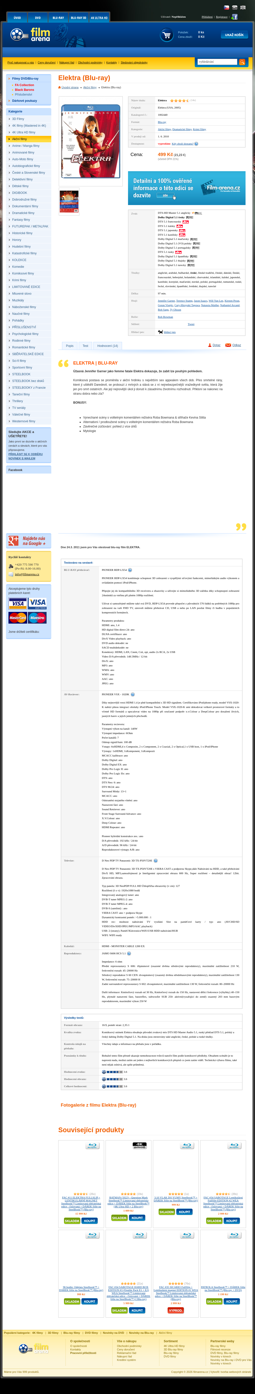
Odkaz (236, 345)
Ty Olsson (175, 309)
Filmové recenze (220, 1349)
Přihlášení (207, 16)
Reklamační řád (126, 1352)
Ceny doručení (47, 62)
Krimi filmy (199, 129)
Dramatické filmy (181, 129)
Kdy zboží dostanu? (182, 143)
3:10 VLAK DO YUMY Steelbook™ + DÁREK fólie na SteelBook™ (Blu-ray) (176, 1199)
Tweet (191, 323)
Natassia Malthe (210, 305)
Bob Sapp (163, 309)
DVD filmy (170, 1356)
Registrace (221, 16)
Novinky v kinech (220, 1356)
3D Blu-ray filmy (173, 1349)
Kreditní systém (126, 1359)
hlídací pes (170, 331)
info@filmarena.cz (27, 574)
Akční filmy (89, 87)
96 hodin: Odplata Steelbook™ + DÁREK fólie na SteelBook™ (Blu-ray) (81, 1288)
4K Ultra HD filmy (174, 1345)
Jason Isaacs (200, 300)
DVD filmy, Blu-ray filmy (224, 1352)
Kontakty (111, 62)
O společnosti (78, 1345)
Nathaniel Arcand (229, 305)
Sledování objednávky (134, 62)
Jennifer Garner (166, 300)
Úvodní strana (70, 87)
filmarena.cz (200, 1371)
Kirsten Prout (232, 300)
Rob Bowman (165, 316)
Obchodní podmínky (90, 62)
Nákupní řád (66, 62)
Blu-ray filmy (171, 1352)
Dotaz (216, 345)
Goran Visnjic (165, 305)
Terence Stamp (184, 300)
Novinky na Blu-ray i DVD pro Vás (231, 1359)
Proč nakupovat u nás (20, 62)
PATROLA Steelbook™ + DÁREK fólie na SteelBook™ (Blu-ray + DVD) (223, 1288)
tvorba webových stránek (236, 1371)
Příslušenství (23, 94)
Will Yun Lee (216, 300)
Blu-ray (162, 121)
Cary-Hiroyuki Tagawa (187, 305)
